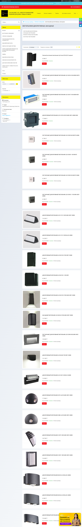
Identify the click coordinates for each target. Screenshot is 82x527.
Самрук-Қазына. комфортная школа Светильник (10, 66)
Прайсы (57, 13)
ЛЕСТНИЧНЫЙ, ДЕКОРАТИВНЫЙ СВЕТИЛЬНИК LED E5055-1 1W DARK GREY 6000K (60, 195)
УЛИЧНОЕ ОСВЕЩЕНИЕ (39, 21)
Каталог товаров (48, 13)
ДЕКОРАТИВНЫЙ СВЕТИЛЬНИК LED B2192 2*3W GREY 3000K (57, 255)
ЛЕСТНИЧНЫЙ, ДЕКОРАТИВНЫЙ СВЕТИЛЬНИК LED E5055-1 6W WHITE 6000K (59, 155)
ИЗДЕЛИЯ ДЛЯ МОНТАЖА (8, 57)
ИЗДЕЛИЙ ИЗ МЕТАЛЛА (7, 43)
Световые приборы (29, 21)
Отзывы (4, 73)
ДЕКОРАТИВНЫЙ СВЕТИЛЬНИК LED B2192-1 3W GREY (55, 275)
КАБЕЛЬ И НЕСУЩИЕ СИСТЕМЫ (9, 46)
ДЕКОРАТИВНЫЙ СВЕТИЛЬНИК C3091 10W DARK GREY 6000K (57, 455)
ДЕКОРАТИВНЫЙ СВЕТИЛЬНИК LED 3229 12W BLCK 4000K (56, 375)
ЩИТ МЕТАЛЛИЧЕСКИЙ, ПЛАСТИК (9, 62)
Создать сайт (4, 0)
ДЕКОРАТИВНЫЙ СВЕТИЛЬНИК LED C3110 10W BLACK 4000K (57, 235)
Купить (44, 63)
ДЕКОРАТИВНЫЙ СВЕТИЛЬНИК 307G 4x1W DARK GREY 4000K (57, 395)
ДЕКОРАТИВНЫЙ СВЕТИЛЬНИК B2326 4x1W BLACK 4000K (56, 495)
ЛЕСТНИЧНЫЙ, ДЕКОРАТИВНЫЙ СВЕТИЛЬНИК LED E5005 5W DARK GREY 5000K (60, 335)
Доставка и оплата (66, 13)
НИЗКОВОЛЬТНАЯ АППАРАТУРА (9, 60)
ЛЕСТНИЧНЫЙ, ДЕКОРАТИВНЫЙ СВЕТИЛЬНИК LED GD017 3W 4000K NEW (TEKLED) (60, 95)
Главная (39, 13)
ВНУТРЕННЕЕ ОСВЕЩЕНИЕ (8, 33)
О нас (3, 70)
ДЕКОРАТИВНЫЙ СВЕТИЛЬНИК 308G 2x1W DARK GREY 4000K (57, 415)
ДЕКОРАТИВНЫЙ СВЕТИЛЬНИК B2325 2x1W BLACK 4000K (56, 475)
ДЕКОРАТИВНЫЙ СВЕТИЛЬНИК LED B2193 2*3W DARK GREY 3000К (58, 295)
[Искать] (18, 22)
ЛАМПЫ (4, 54)
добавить (70, 0)
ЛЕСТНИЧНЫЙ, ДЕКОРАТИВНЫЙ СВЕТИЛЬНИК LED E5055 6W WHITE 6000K (60, 135)
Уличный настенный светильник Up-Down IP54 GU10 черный (57, 55)
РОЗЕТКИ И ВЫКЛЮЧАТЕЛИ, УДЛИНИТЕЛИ (8, 40)
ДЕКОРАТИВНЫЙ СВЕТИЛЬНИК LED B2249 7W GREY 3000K (56, 355)
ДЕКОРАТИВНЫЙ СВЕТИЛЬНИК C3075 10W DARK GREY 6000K (57, 435)
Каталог (4, 30)
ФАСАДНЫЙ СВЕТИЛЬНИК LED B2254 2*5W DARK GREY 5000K (57, 315)
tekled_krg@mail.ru (6, 115)
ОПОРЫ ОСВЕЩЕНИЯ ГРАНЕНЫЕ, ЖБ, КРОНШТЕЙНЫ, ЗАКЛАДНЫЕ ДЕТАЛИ (10, 50)
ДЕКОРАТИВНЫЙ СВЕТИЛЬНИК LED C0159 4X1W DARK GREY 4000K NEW (60, 115)
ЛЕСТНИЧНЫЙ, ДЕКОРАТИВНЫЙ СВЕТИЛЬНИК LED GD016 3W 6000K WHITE (61, 75)
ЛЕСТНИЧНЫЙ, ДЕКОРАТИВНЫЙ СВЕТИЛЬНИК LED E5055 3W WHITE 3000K (60, 175)
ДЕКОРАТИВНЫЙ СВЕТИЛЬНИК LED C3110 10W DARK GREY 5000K (58, 215)
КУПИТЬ (58, 3)
